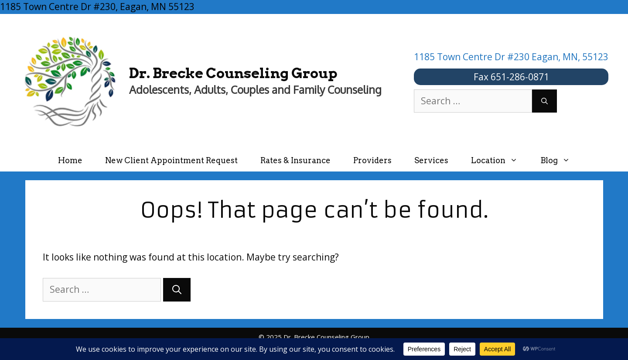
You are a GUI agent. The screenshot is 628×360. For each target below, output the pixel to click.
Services (431, 160)
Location (500, 160)
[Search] (544, 101)
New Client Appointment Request (171, 160)
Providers (372, 160)
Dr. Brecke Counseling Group (233, 73)
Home (70, 160)
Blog (560, 160)
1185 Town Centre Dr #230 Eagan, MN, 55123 (511, 57)
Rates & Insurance (295, 160)
